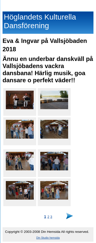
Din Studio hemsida (48, 237)
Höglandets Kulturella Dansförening (48, 5)
